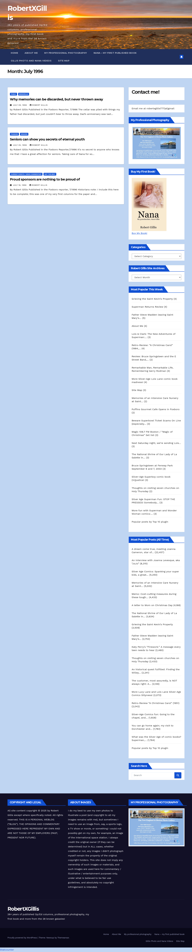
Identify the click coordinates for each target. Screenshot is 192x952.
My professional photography (65, 53)
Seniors (24, 134)
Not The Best (49, 174)
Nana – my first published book (115, 53)
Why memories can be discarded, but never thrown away (56, 99)
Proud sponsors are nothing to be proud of (45, 179)
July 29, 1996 (20, 105)
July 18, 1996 (20, 185)
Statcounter (7, 949)
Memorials (23, 94)
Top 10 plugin (160, 521)
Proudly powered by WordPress (23, 938)
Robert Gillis (39, 105)
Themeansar (63, 938)
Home (14, 53)
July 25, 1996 (20, 145)
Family (13, 94)
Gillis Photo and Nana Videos (31, 60)
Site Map (63, 60)
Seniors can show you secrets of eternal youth (47, 139)
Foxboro (14, 134)
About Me (31, 53)
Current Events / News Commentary (26, 174)
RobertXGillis (23, 909)
